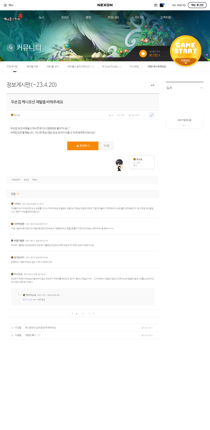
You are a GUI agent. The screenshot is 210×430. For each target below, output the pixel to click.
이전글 (16, 327)
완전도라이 (19, 257)
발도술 (15, 115)
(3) (39, 335)
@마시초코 (27, 300)
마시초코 (18, 274)
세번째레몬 (19, 224)
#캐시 (34, 180)
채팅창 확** (30, 335)
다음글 (16, 335)
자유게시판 (12, 66)
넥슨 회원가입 (179, 5)
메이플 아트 (32, 66)
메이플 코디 (53, 66)
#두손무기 (16, 180)
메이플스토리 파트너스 (80, 66)
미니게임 (134, 66)
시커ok (17, 204)
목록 (152, 85)
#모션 (26, 180)
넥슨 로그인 (197, 5)
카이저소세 (31, 295)
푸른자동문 (19, 240)
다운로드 (186, 62)
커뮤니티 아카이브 (157, 66)
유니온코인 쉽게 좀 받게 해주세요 (40, 327)
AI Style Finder (111, 66)
